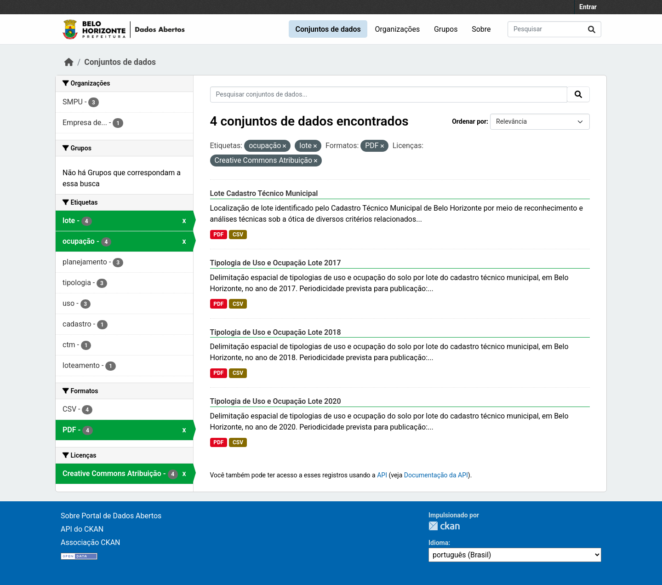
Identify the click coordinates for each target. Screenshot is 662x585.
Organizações (397, 29)
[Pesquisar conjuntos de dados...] (554, 29)
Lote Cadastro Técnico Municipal (264, 193)
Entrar (588, 7)
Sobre (481, 29)
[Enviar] (591, 29)
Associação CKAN (90, 542)
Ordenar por (469, 121)
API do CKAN (82, 529)
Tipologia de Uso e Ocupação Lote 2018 (275, 332)
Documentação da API (436, 475)
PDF (218, 234)
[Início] (69, 62)
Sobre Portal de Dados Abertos (111, 515)
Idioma (438, 542)
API (382, 475)
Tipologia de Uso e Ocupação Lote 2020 (275, 401)
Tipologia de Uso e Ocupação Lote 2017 (275, 262)
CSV (238, 234)
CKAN (444, 526)
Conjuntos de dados (327, 29)
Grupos (446, 29)
